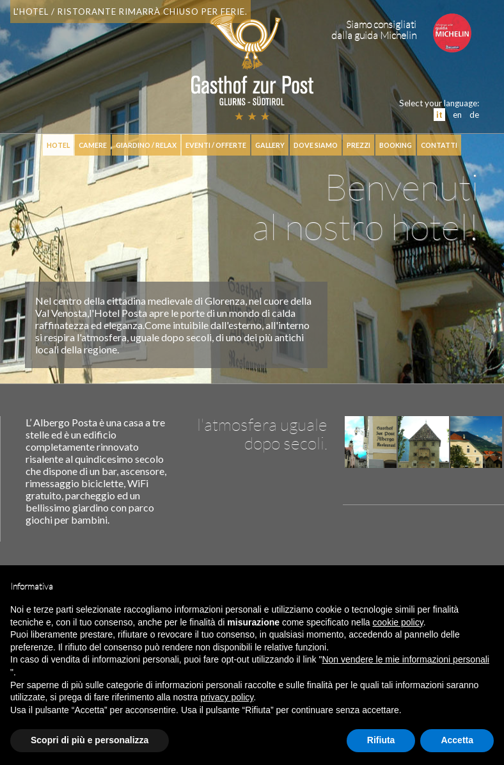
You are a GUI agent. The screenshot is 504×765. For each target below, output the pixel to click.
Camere (93, 145)
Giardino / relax (146, 145)
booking (395, 145)
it (439, 114)
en (457, 114)
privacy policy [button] (226, 697)
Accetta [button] (457, 740)
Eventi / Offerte (215, 145)
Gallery (270, 145)
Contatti (439, 145)
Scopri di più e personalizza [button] (89, 740)
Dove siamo (316, 145)
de (474, 114)
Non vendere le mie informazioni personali (405, 659)
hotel (58, 145)
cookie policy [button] (398, 622)
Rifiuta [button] (381, 740)
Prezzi (358, 145)
